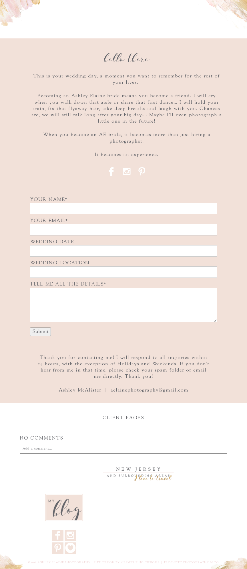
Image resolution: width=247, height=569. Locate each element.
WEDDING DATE (52, 242)
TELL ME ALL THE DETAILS (67, 284)
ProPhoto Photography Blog (191, 562)
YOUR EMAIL (47, 221)
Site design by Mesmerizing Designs (126, 562)
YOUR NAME (47, 200)
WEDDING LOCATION (59, 263)
